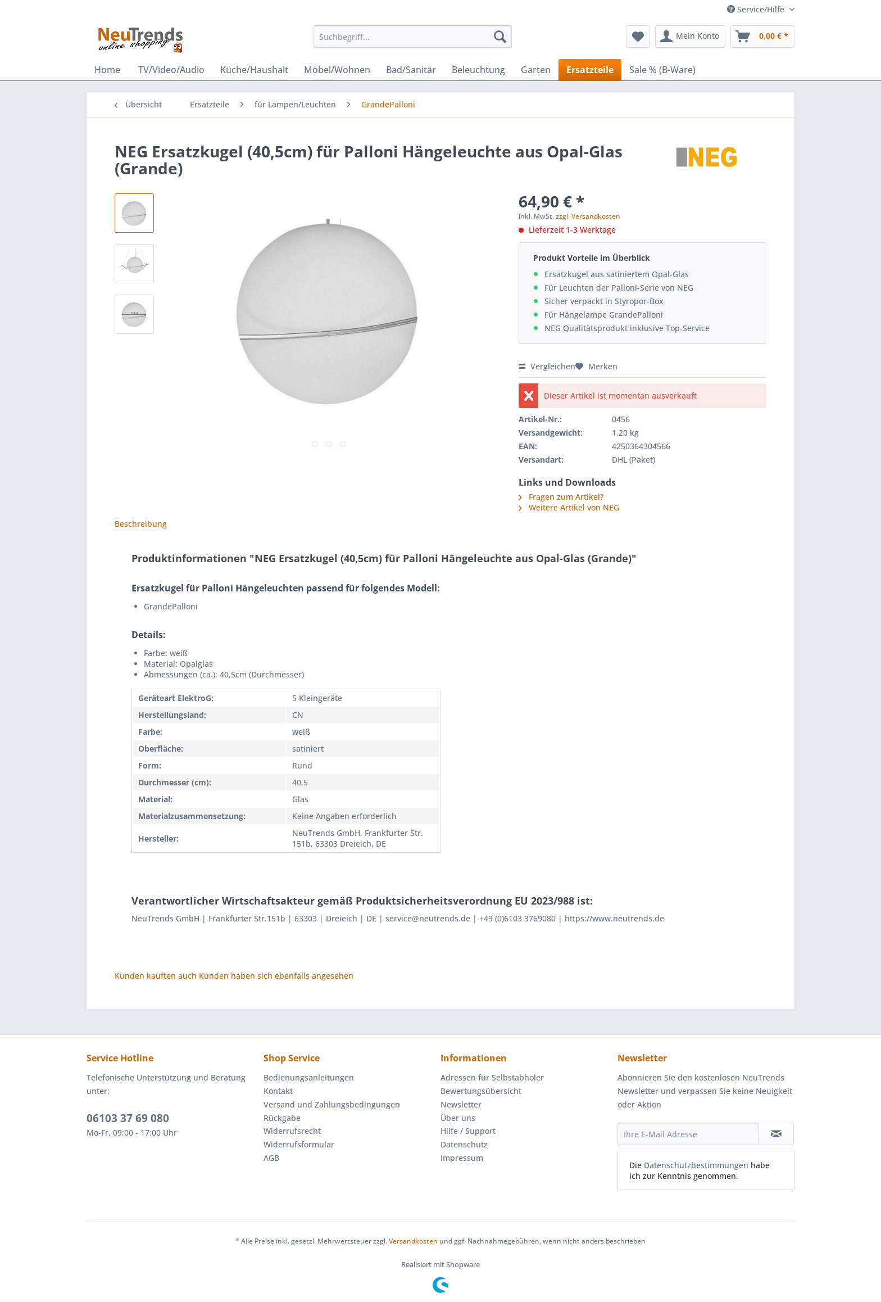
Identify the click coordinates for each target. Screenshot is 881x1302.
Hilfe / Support (468, 1130)
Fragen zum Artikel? (561, 496)
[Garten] (535, 69)
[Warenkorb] (762, 36)
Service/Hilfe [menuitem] (757, 9)
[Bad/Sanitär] (411, 69)
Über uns (457, 1118)
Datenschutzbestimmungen (696, 1165)
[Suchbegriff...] (413, 36)
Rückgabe (282, 1118)
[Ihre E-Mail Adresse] (688, 1134)
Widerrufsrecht (292, 1130)
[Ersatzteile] (589, 69)
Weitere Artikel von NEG (569, 507)
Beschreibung (141, 523)
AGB (271, 1157)
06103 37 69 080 (128, 1118)
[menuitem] (413, 41)
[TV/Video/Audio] (171, 69)
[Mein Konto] (690, 36)
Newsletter (461, 1104)
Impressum (461, 1157)
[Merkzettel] (638, 36)
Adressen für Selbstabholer (492, 1077)
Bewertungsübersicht (480, 1091)
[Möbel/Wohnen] (337, 69)
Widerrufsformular (299, 1144)
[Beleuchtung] (478, 69)
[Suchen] (500, 36)
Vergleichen (547, 366)
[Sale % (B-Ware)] (662, 69)
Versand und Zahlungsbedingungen (332, 1104)
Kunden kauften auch (156, 975)
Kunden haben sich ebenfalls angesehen (276, 975)
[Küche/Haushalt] (254, 69)
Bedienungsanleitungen (309, 1077)
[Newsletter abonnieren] (776, 1134)
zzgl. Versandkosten (588, 216)
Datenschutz (464, 1144)
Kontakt (278, 1091)
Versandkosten (413, 1241)
